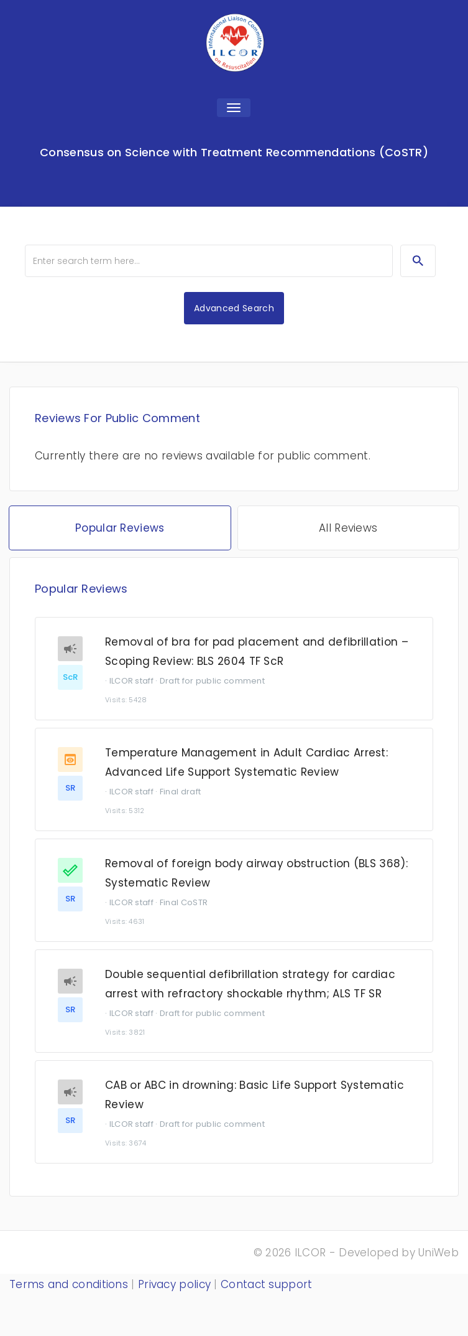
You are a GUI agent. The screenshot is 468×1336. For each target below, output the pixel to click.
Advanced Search (234, 308)
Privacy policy (174, 1284)
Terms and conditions (68, 1284)
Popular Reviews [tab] (120, 527)
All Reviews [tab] (348, 527)
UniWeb (438, 1252)
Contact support (267, 1284)
